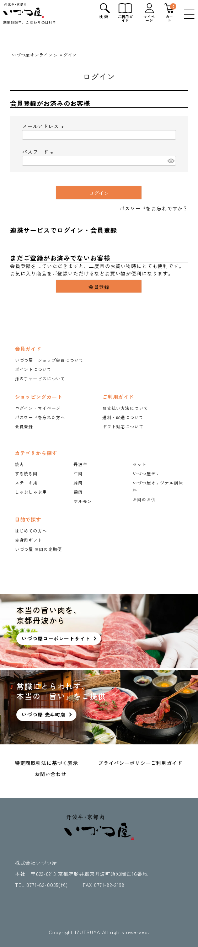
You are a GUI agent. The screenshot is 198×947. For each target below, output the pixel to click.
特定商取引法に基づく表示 (46, 762)
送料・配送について (123, 417)
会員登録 (24, 426)
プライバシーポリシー (124, 762)
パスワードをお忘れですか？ (153, 208)
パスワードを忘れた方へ (40, 417)
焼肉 (19, 464)
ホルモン (83, 501)
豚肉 (78, 483)
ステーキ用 (26, 483)
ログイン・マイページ (37, 408)
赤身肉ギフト (28, 540)
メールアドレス (44, 126)
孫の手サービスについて (40, 378)
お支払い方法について (125, 408)
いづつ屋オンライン (32, 55)
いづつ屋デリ (146, 473)
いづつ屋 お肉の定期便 (38, 549)
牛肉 (78, 473)
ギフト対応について (123, 426)
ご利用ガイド (166, 762)
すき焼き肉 (26, 473)
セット (139, 464)
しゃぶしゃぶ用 (31, 492)
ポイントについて (33, 369)
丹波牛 (80, 464)
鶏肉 (78, 492)
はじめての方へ (31, 531)
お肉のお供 (144, 499)
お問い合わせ (50, 773)
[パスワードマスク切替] (171, 160)
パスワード (38, 151)
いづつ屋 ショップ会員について (49, 360)
